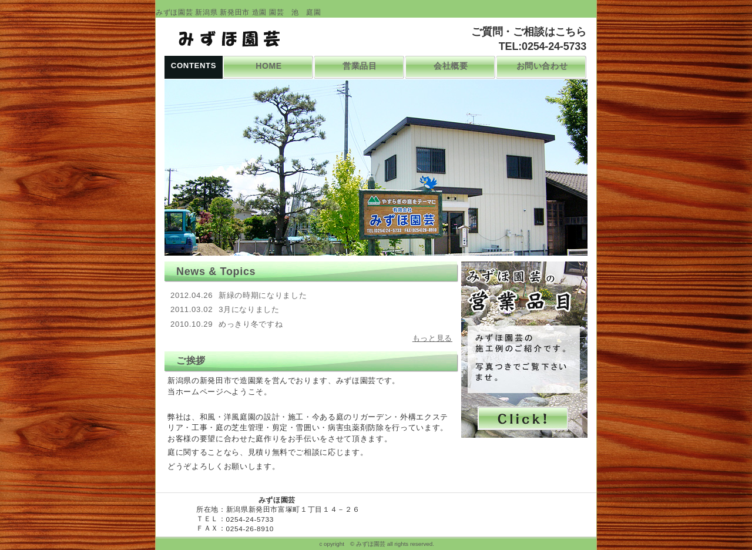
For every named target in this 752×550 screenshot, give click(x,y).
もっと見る (432, 338)
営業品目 (360, 66)
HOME (269, 66)
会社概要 (451, 66)
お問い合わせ (542, 66)
